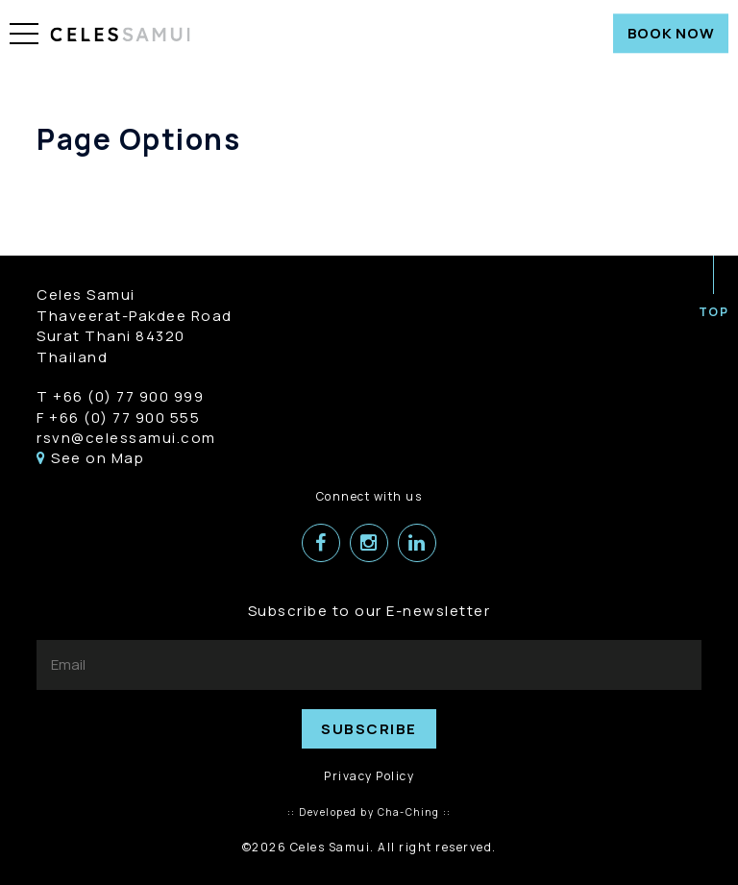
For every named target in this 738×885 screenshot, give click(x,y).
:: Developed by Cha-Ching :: (369, 812)
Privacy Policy (369, 776)
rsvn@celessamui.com (126, 438)
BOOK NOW (671, 33)
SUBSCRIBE (369, 729)
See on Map (90, 458)
